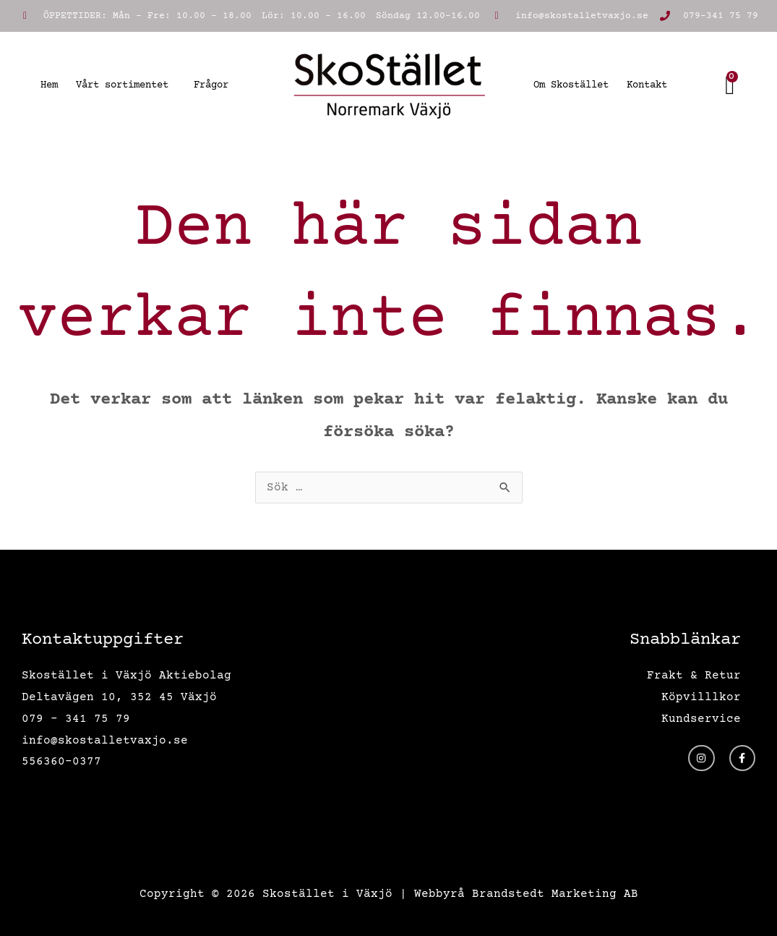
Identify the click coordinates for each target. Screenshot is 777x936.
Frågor (211, 85)
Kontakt (647, 85)
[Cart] (731, 85)
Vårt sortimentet (126, 85)
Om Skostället (571, 85)
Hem (49, 85)
